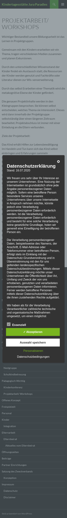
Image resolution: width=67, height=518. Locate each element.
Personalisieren (33, 350)
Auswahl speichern (33, 342)
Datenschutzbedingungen (33, 356)
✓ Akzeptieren (33, 331)
